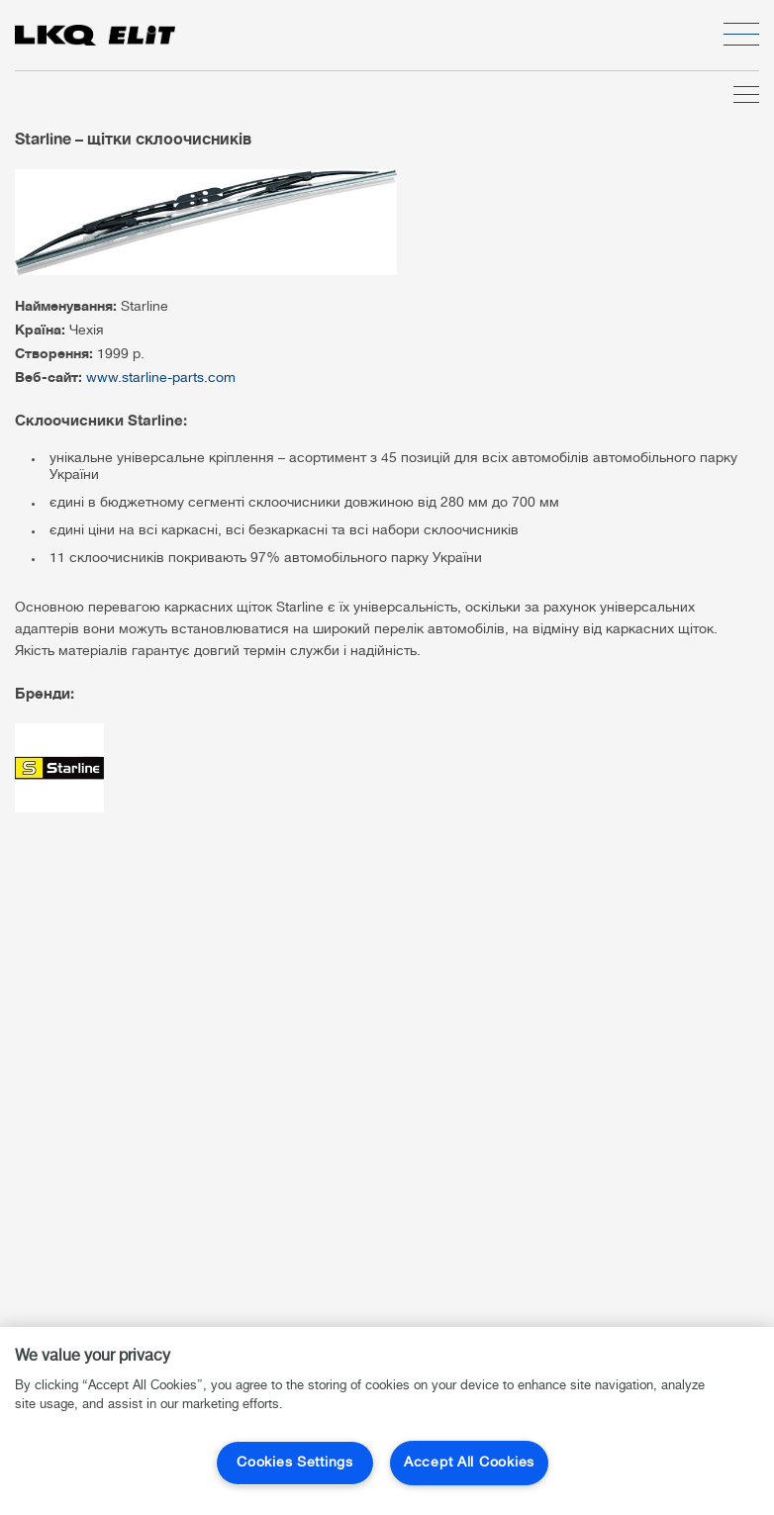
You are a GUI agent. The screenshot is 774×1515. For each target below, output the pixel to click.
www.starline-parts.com (161, 378)
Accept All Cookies (469, 1463)
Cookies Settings (295, 1463)
